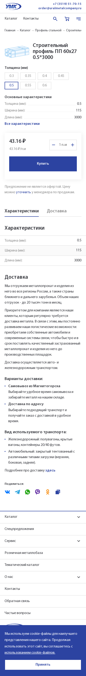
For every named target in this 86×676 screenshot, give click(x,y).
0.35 (28, 76)
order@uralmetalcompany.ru (59, 8)
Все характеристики (22, 124)
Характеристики (22, 211)
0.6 (44, 85)
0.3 (11, 76)
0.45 (61, 76)
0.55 (28, 85)
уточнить (23, 192)
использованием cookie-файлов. (30, 653)
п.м (64, 145)
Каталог (11, 18)
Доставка (57, 211)
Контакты (31, 18)
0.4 (44, 76)
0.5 (11, 85)
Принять (43, 665)
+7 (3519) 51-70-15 (67, 4)
